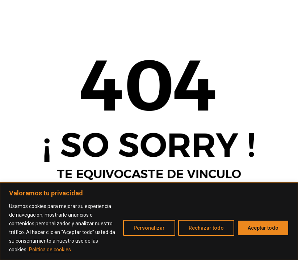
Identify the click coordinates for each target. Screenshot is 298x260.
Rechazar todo (206, 228)
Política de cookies (50, 249)
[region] (149, 221)
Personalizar (149, 228)
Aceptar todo (263, 228)
